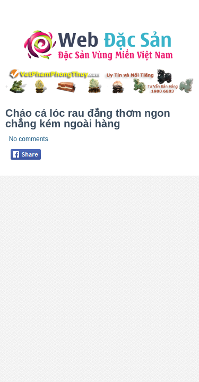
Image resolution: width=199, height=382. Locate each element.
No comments (28, 139)
